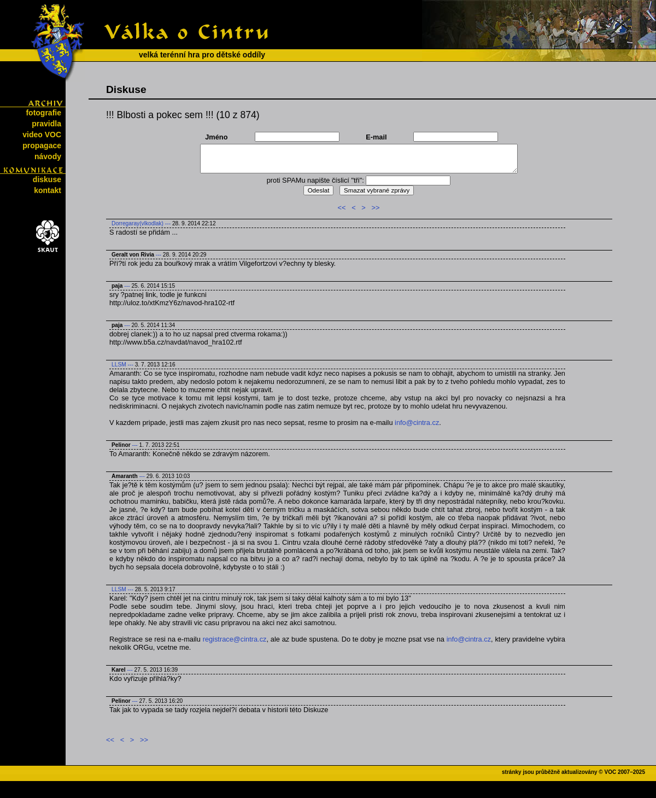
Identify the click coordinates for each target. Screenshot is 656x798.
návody (47, 156)
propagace (41, 145)
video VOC (41, 134)
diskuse (47, 179)
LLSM (119, 365)
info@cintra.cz (417, 422)
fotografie (43, 112)
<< (342, 207)
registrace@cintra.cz (235, 639)
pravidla (46, 123)
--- (168, 223)
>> (375, 207)
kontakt (47, 190)
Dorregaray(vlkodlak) (137, 223)
